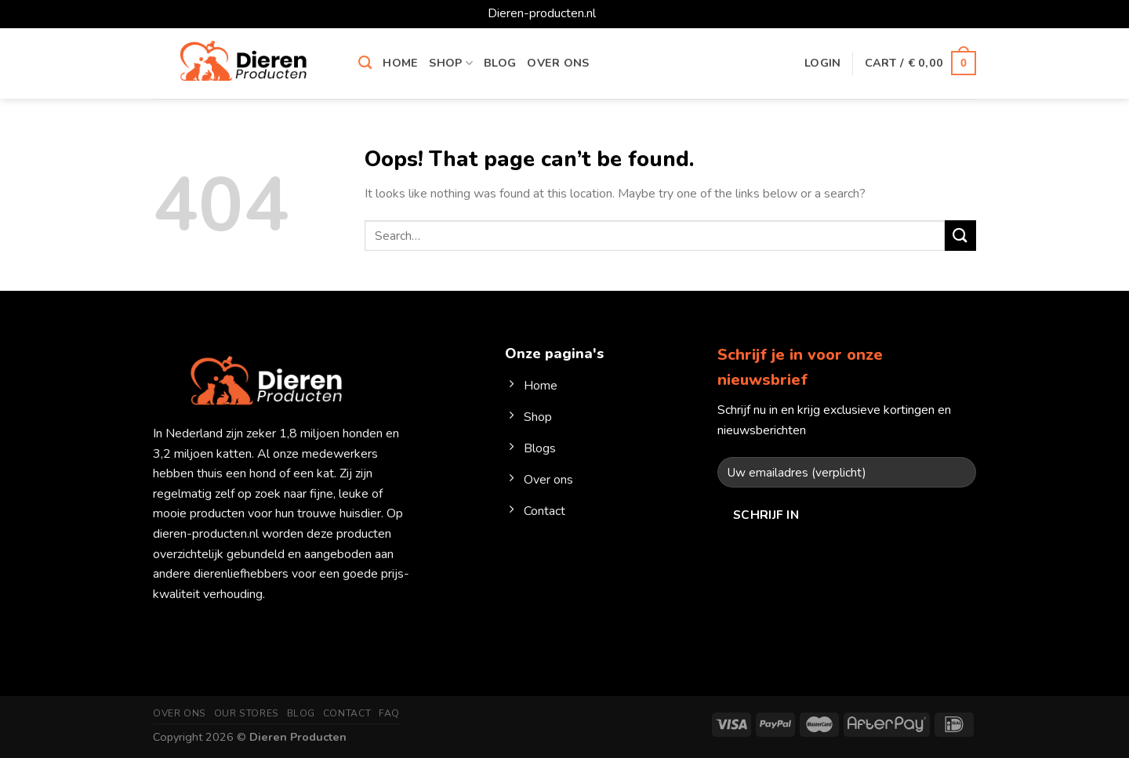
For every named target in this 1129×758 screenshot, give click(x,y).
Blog (500, 63)
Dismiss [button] (620, 13)
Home (400, 63)
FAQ (389, 713)
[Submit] (960, 235)
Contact (347, 713)
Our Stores (246, 713)
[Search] (365, 63)
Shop (451, 63)
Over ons (558, 63)
